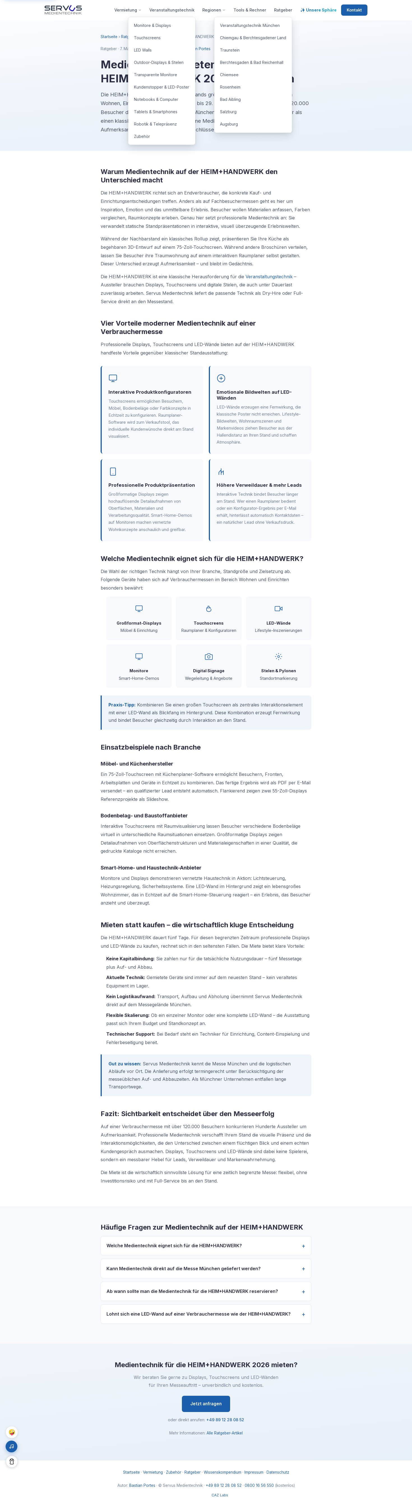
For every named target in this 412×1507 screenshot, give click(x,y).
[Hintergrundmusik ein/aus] (11, 1446)
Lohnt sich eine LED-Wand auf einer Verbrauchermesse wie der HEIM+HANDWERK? (199, 1314)
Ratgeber (129, 36)
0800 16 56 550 (259, 1485)
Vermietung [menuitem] (128, 10)
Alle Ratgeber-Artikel (225, 1433)
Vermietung (153, 1472)
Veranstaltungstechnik (269, 276)
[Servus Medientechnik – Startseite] (63, 10)
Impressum (253, 1472)
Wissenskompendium (222, 1472)
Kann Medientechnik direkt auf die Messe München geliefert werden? (184, 1268)
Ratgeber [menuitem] (283, 10)
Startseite (109, 36)
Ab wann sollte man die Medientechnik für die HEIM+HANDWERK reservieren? (192, 1291)
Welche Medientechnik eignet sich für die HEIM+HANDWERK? (174, 1245)
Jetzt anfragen (206, 1403)
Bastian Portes (197, 49)
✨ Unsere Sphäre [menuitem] (318, 10)
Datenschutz (278, 1472)
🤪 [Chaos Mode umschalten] (11, 1432)
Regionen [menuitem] (214, 10)
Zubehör (173, 1472)
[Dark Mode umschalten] (12, 1461)
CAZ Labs (220, 1495)
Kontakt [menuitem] (354, 10)
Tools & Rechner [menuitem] (249, 10)
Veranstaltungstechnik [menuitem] (172, 10)
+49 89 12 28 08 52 (225, 1419)
